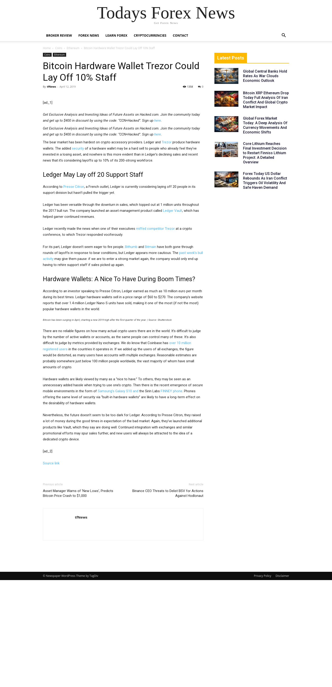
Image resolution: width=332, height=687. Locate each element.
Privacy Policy (262, 683)
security (78, 255)
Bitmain (150, 354)
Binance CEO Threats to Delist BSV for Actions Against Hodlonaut (167, 600)
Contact (180, 35)
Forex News (88, 35)
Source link (51, 570)
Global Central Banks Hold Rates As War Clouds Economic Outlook (265, 76)
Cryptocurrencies (150, 35)
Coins (58, 48)
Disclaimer (282, 683)
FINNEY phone (171, 498)
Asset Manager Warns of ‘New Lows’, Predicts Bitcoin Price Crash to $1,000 (78, 600)
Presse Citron (73, 294)
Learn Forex (116, 35)
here (157, 227)
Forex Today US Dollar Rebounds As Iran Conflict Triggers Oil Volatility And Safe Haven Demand (265, 180)
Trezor (167, 249)
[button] (283, 36)
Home (47, 48)
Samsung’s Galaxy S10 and (118, 498)
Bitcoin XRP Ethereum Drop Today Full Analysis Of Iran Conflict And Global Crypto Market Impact (266, 100)
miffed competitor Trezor (155, 335)
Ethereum (73, 48)
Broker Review (59, 35)
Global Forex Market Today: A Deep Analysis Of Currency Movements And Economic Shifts (265, 125)
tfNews (51, 86)
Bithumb (131, 354)
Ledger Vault (172, 317)
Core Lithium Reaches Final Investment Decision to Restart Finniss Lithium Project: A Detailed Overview (265, 153)
